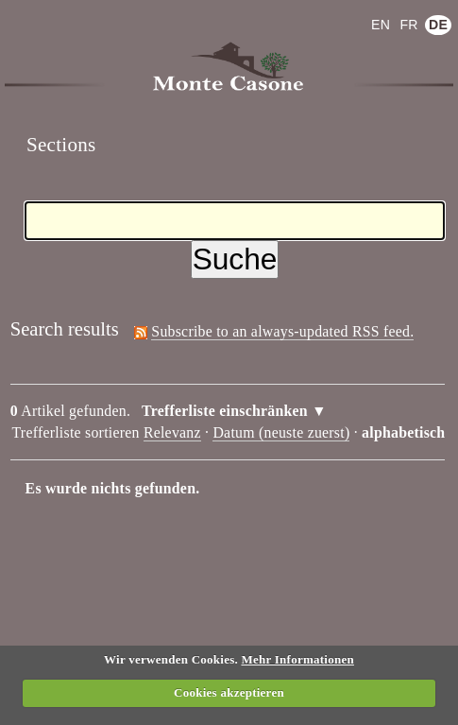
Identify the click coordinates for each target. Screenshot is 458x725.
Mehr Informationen (297, 659)
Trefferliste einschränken (225, 411)
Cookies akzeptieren (229, 692)
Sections (61, 144)
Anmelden (56, 13)
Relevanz (172, 432)
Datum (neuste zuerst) (280, 432)
